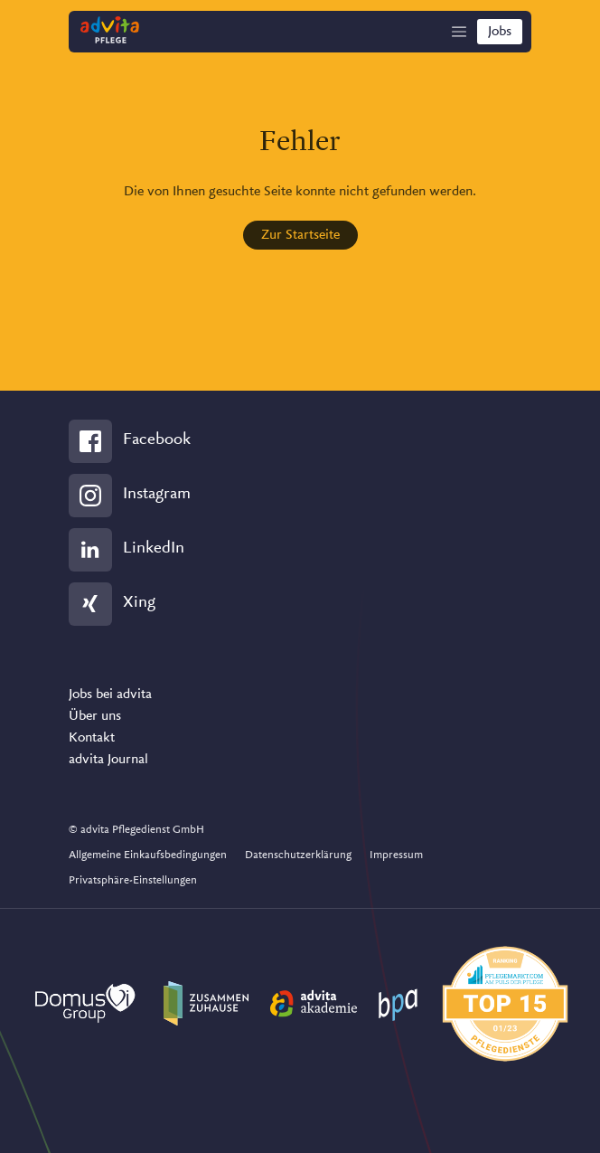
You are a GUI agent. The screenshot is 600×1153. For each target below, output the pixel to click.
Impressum (396, 855)
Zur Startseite (300, 235)
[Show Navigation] (459, 31)
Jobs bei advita (110, 694)
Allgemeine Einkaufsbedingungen (148, 855)
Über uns (95, 716)
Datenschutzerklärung (298, 855)
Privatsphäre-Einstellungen (133, 880)
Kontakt (92, 738)
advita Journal (108, 759)
